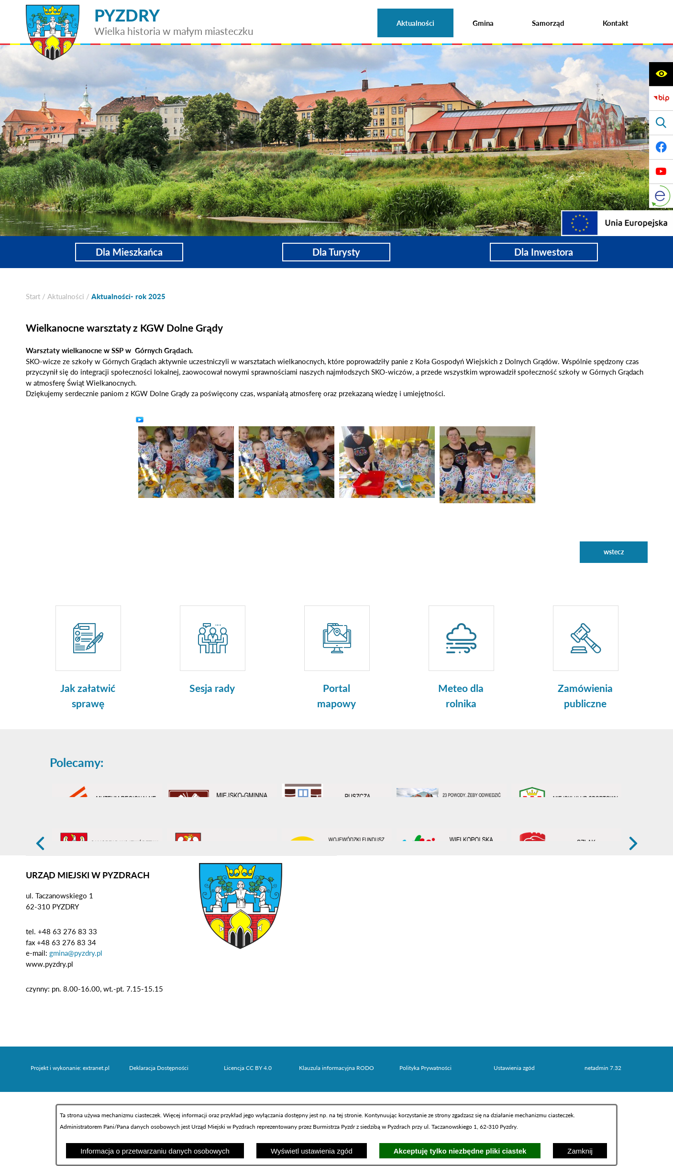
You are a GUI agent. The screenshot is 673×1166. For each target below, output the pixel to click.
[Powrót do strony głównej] (33, 296)
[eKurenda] (661, 196)
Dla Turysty (336, 252)
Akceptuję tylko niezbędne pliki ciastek (460, 1151)
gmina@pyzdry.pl (75, 1007)
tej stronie (349, 1115)
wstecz (614, 552)
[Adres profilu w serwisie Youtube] (661, 172)
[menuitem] (415, 23)
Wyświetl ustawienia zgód (312, 1151)
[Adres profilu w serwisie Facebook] (661, 147)
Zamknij (580, 1151)
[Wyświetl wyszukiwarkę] (661, 123)
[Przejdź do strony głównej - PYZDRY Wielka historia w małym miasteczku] (140, 9)
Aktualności (65, 296)
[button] (186, 461)
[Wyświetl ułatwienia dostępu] (661, 74)
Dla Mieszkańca (129, 252)
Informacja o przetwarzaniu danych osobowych (155, 1151)
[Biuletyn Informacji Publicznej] (661, 98)
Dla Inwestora (543, 252)
